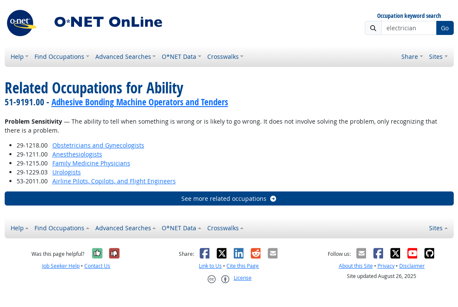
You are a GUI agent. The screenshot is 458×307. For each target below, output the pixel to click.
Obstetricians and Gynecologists (98, 145)
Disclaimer (412, 265)
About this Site (356, 265)
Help (17, 56)
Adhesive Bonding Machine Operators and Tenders (140, 102)
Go (445, 28)
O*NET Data (179, 56)
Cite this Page (242, 265)
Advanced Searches (123, 56)
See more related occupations (229, 198)
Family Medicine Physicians (91, 163)
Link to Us (210, 265)
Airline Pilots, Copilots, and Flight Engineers (114, 181)
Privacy (386, 265)
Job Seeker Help (61, 265)
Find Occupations (59, 56)
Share (409, 56)
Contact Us (97, 265)
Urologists (66, 172)
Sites (436, 56)
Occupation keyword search (409, 16)
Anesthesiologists (77, 154)
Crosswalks (223, 56)
